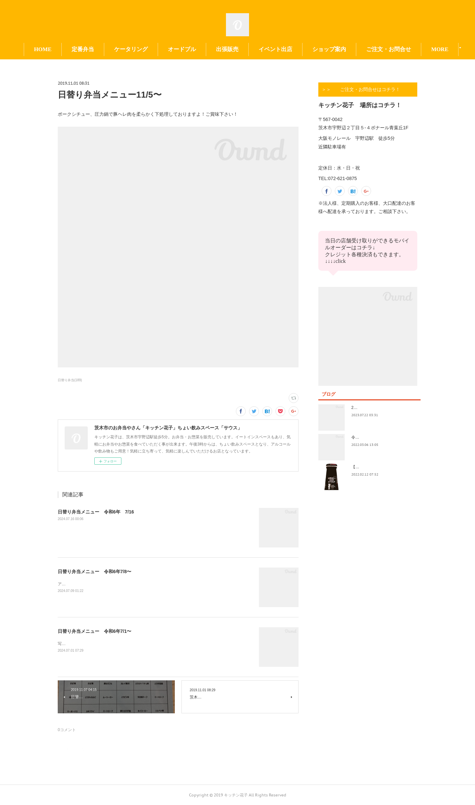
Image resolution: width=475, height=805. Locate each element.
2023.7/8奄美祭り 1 (370, 407)
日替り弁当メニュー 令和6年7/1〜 (94, 631)
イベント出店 (304, 49)
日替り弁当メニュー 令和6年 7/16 (96, 511)
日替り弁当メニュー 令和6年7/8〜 (94, 571)
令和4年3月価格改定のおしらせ (379, 437)
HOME (71, 49)
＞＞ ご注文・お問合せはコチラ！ (361, 89)
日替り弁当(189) (70, 380)
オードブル (211, 49)
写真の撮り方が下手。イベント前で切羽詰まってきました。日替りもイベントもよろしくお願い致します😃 (153, 643)
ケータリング (159, 49)
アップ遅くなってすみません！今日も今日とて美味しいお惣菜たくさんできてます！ (133, 584)
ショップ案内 (358, 49)
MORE (403, 49)
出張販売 (256, 49)
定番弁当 (111, 49)
